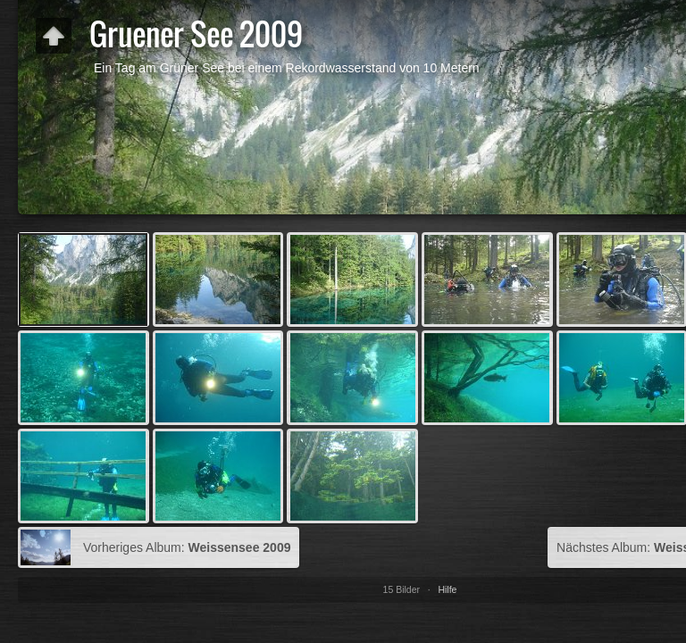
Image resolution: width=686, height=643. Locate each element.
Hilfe (447, 589)
